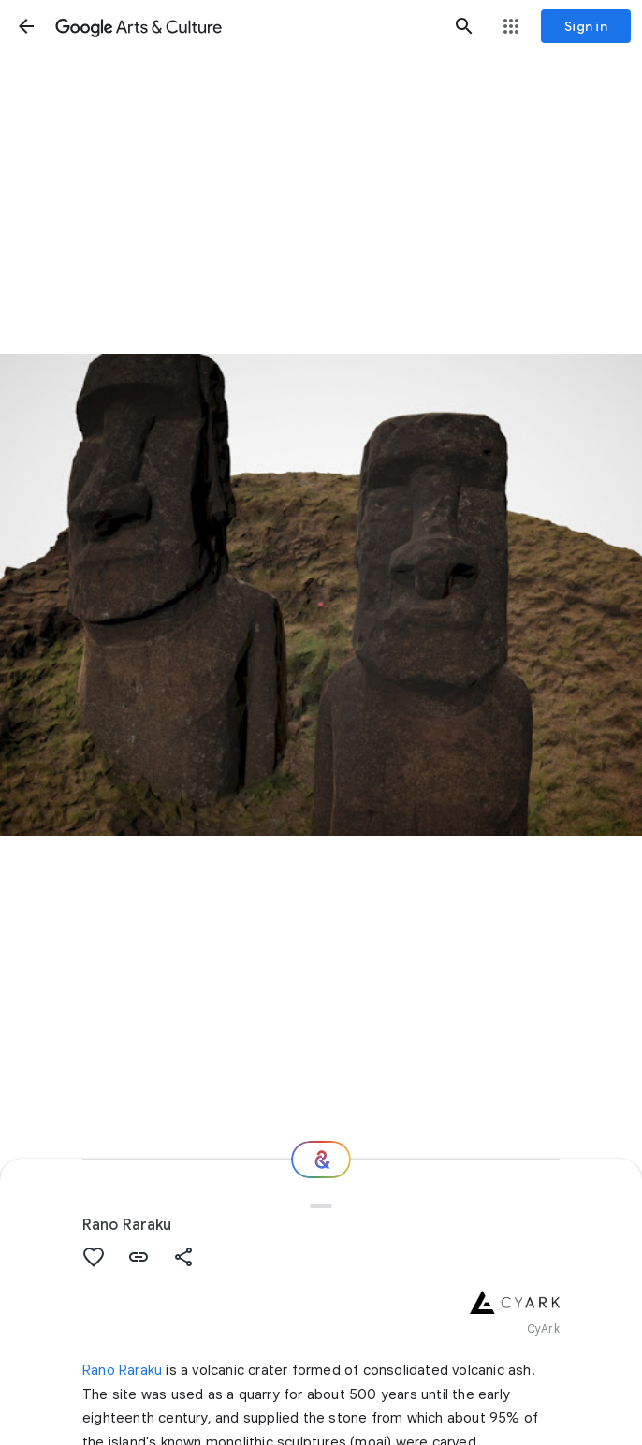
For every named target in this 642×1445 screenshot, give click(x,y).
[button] (26, 26)
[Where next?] (321, 1159)
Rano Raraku (122, 1370)
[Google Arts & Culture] (245, 26)
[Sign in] (586, 26)
